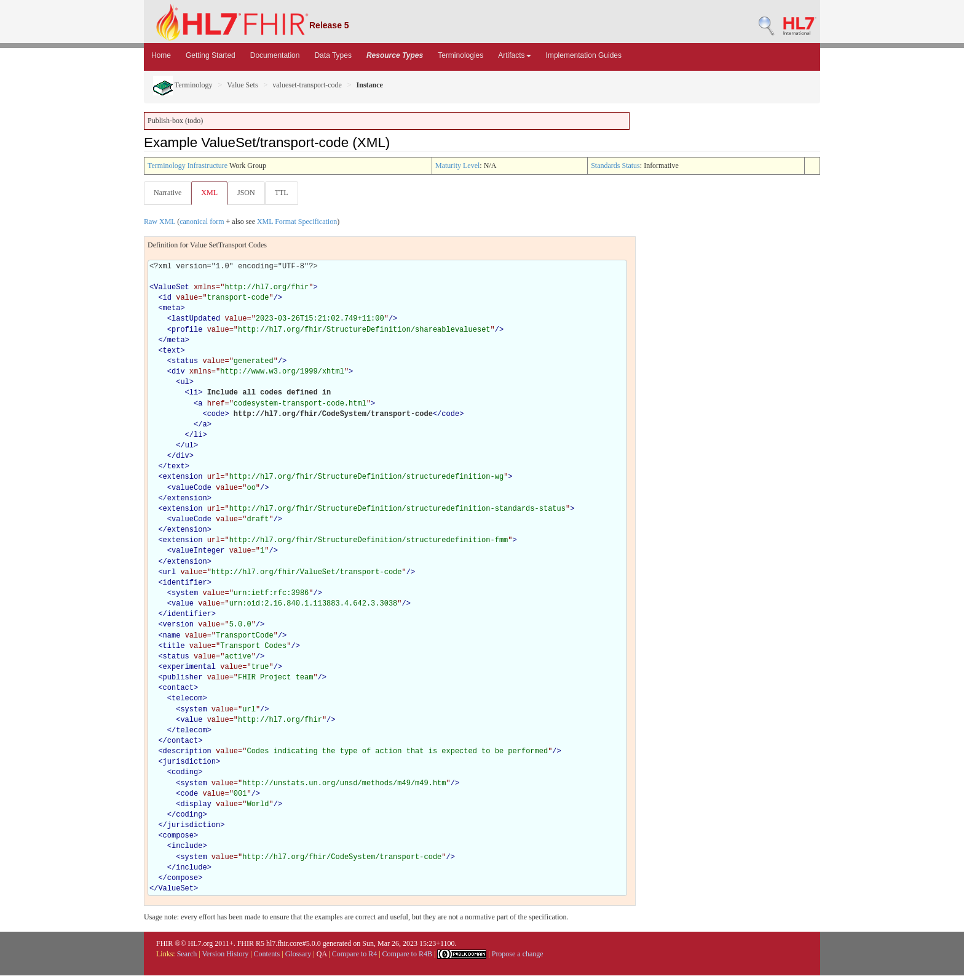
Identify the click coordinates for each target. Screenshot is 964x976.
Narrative (167, 192)
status (185, 362)
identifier (185, 583)
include (187, 846)
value (183, 604)
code (216, 414)
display (195, 805)
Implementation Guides (584, 55)
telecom (187, 699)
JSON (249, 192)
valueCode (191, 488)
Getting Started (210, 55)
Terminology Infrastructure (187, 165)
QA (322, 954)
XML (210, 192)
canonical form (202, 222)
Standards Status (615, 165)
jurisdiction (189, 762)
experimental (189, 667)
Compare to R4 (354, 954)
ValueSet (171, 288)
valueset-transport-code (307, 85)
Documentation (275, 55)
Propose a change (517, 954)
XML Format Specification (297, 222)
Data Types (332, 55)
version (178, 625)
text (172, 351)
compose (178, 836)
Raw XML (159, 222)
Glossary (298, 954)
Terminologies (460, 55)
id (167, 298)
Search (187, 954)
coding (185, 773)
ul (184, 382)
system (185, 594)
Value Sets (242, 85)
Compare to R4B (407, 954)
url (169, 573)
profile (187, 330)
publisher (183, 678)
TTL (285, 192)
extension (183, 477)
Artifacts (514, 55)
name (172, 636)
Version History (225, 954)
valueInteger (198, 551)
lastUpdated (196, 319)
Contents (267, 954)
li (193, 393)
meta (172, 309)
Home (161, 55)
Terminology (183, 85)
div (178, 372)
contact (178, 688)
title (174, 646)
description (187, 752)
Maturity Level (457, 165)
